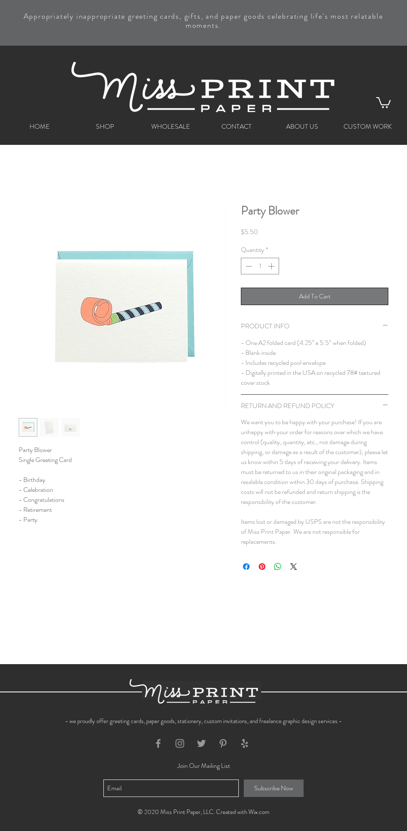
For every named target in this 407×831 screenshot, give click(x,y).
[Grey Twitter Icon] (201, 743)
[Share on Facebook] (246, 567)
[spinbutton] (260, 266)
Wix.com (258, 811)
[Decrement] (248, 266)
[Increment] (272, 266)
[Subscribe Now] (274, 788)
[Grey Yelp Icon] (244, 743)
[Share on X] (294, 567)
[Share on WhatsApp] (278, 567)
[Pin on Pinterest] (262, 567)
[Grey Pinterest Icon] (223, 743)
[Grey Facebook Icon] (158, 743)
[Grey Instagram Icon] (180, 743)
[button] (383, 102)
